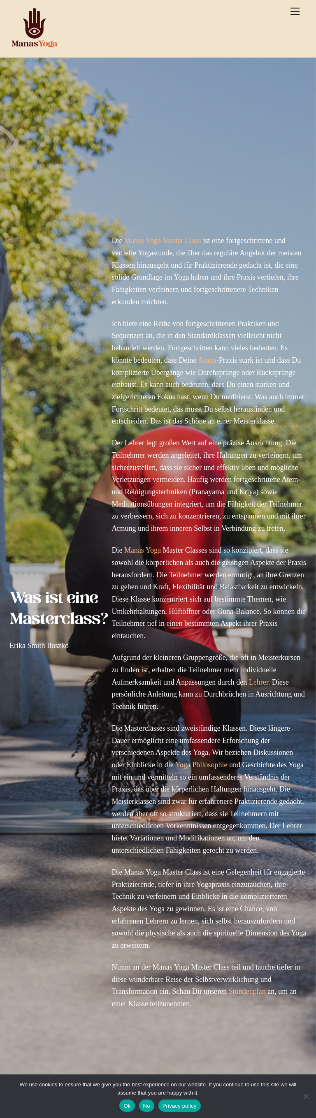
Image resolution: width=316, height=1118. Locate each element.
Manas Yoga (142, 550)
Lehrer (258, 682)
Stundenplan (247, 991)
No (146, 1106)
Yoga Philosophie (201, 765)
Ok (126, 1106)
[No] (306, 1096)
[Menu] (295, 11)
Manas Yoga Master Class (162, 240)
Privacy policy (180, 1106)
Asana (207, 360)
